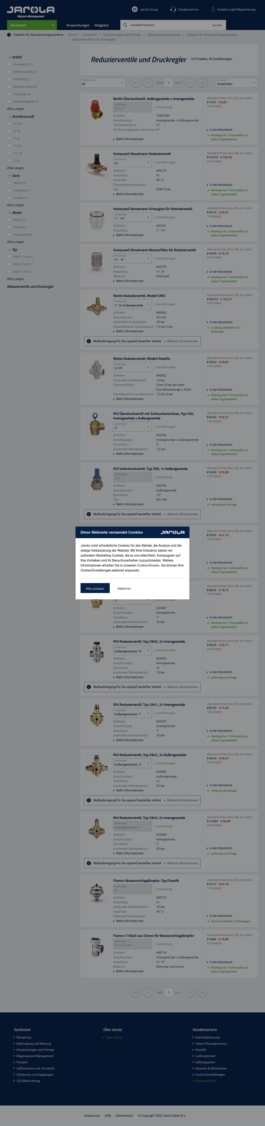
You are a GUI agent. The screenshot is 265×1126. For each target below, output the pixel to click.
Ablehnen (124, 588)
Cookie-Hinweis (148, 565)
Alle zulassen (95, 588)
